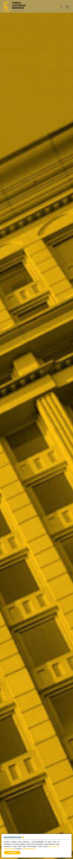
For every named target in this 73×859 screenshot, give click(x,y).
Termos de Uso (29, 849)
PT (58, 7)
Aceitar (12, 853)
